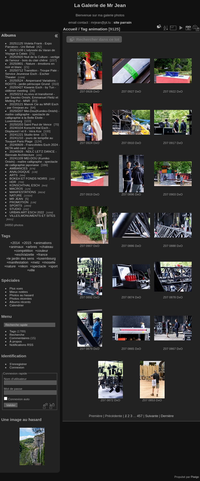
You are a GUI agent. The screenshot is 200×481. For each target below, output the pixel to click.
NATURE (16, 195)
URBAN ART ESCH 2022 (27, 212)
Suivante (151, 416)
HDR (13, 181)
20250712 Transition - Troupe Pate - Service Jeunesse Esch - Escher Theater (32, 74)
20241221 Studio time (25, 134)
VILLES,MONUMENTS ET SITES (32, 215)
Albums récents (20, 302)
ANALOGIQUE (20, 171)
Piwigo (195, 476)
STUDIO (15, 208)
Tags (13, 331)
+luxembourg (46, 258)
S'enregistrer (18, 364)
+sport (53, 266)
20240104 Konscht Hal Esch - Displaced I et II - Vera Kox (27, 129)
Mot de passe (13, 388)
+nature (10, 266)
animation (98, 29)
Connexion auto (17, 399)
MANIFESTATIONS (23, 192)
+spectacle (38, 266)
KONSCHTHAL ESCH (25, 185)
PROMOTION (19, 202)
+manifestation (17, 262)
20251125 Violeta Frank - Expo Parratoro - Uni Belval (28, 45)
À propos (16, 341)
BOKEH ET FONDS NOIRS (28, 178)
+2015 (26, 243)
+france (42, 254)
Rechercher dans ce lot (97, 39)
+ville (31, 270)
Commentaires (20, 338)
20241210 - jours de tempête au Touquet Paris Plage (29, 139)
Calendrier (17, 305)
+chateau (46, 247)
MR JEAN (16, 198)
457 (139, 416)
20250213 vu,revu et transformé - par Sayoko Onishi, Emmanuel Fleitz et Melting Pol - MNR (31, 97)
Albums (8, 35)
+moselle (48, 262)
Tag (83, 29)
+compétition (23, 251)
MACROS (16, 188)
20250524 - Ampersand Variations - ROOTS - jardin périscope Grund (31, 82)
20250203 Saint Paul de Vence (31, 124)
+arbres (31, 247)
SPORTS (16, 205)
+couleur (41, 251)
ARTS (14, 175)
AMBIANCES (19, 168)
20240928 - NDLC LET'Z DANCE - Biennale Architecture (31, 153)
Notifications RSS (22, 344)
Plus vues (16, 288)
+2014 (15, 243)
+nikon (23, 266)
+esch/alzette (24, 254)
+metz (35, 262)
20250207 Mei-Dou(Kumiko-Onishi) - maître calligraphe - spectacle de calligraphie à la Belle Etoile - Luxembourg (32, 116)
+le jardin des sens (20, 258)
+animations (43, 243)
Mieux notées (19, 291)
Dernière (167, 416)
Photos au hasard (22, 295)
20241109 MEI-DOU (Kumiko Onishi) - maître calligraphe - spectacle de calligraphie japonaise (31, 161)
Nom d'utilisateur (15, 378)
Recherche (17, 334)
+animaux (16, 247)
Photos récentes (21, 298)
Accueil (70, 29)
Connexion (17, 367)
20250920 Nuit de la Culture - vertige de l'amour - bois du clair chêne (32, 58)
